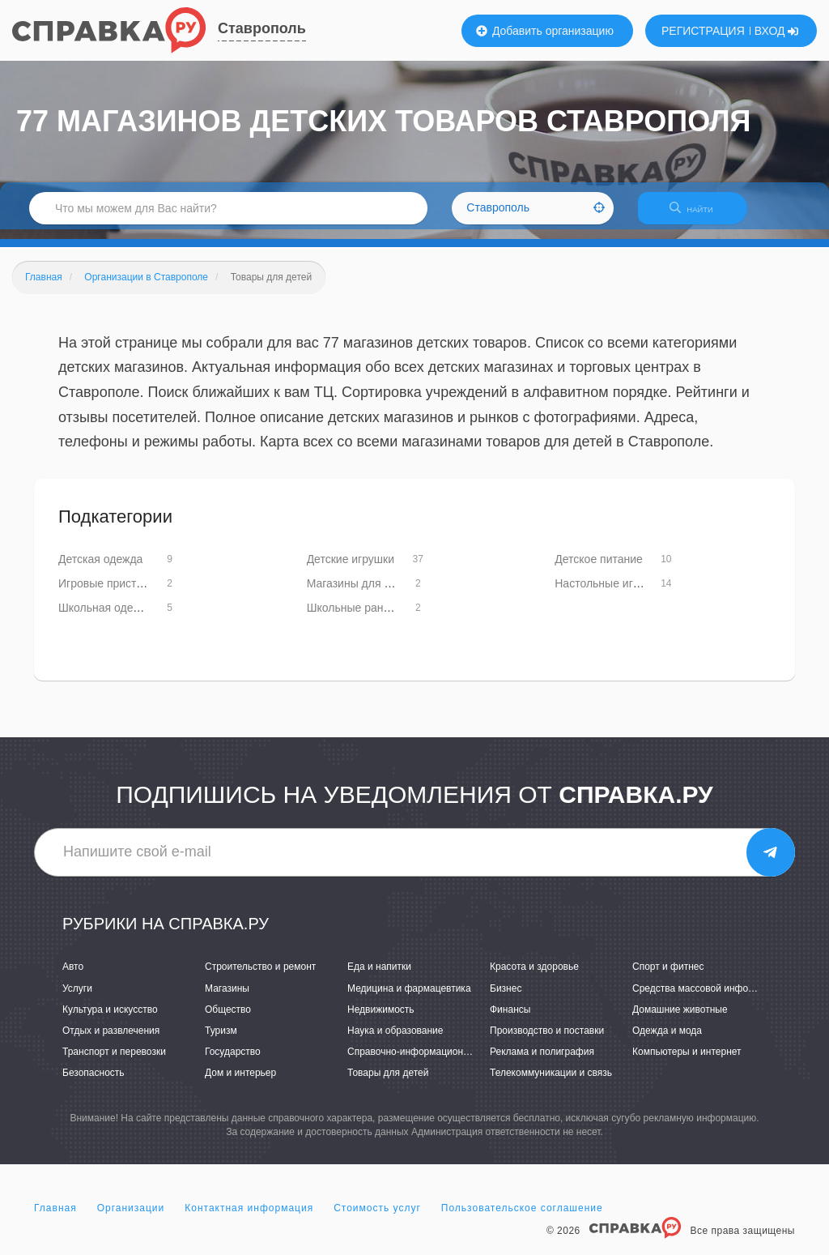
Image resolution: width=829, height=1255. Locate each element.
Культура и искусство (110, 1019)
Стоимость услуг (377, 1217)
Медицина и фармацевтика (409, 998)
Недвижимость (380, 1019)
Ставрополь (262, 28)
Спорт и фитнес (668, 977)
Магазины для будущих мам (380, 593)
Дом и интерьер (240, 1082)
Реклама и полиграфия (542, 1061)
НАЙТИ (699, 214)
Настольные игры (601, 593)
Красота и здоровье (534, 977)
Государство (233, 1061)
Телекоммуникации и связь (551, 1082)
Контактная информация (249, 1217)
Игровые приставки (109, 593)
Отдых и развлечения (110, 1040)
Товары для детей (387, 1082)
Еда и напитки (379, 977)
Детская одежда (100, 568)
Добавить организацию (545, 30)
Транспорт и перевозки (114, 1061)
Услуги (77, 998)
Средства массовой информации (707, 998)
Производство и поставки (547, 1040)
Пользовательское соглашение (522, 1217)
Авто (72, 977)
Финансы (510, 1019)
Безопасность (93, 1082)
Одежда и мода (667, 1040)
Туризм (221, 1040)
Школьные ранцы (352, 617)
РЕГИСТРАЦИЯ (703, 30)
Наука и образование (395, 1040)
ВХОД (777, 30)
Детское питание (599, 568)
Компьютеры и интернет (687, 1061)
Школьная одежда (106, 617)
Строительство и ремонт (260, 977)
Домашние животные (680, 1019)
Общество (228, 1019)
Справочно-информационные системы (434, 1061)
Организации (131, 1217)
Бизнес (505, 998)
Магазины (227, 998)
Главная (55, 1217)
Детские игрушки (350, 568)
